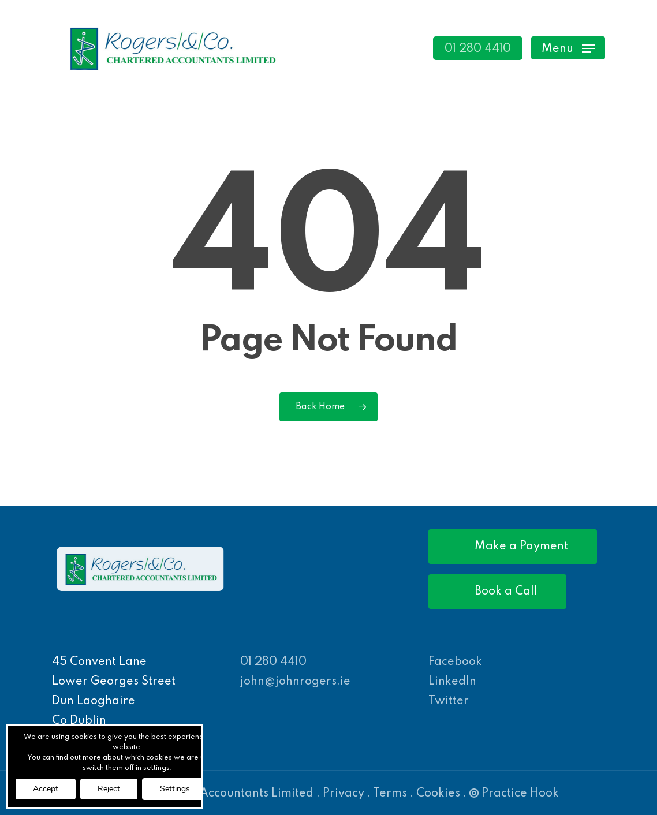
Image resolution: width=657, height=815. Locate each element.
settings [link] (156, 768)
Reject (109, 788)
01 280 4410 (273, 662)
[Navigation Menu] (568, 48)
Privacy (343, 793)
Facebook (455, 662)
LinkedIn (452, 681)
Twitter (448, 701)
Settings (175, 788)
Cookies (438, 793)
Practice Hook (514, 793)
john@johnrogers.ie (295, 681)
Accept (45, 788)
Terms (390, 793)
